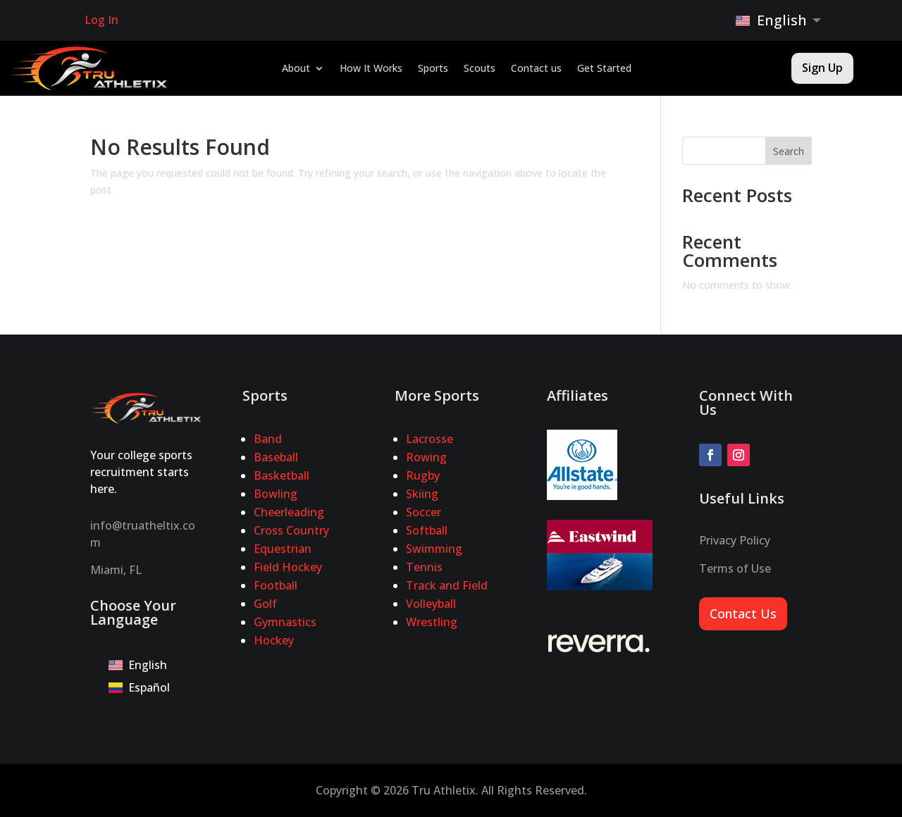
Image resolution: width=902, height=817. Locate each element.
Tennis (424, 567)
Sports (433, 69)
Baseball (276, 457)
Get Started (604, 69)
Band (268, 439)
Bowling (275, 493)
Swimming (434, 548)
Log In (101, 19)
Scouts (479, 69)
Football (275, 585)
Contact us (536, 69)
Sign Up (822, 67)
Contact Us (743, 613)
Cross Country (291, 530)
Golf (265, 603)
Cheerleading (289, 512)
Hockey (274, 640)
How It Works (371, 69)
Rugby (423, 475)
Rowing (426, 457)
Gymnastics (285, 622)
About (296, 69)
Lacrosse (429, 439)
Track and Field (447, 585)
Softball (426, 530)
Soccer (423, 512)
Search (788, 151)
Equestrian (282, 548)
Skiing (422, 493)
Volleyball (431, 603)
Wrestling (431, 622)
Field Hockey (288, 567)
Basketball (281, 475)
